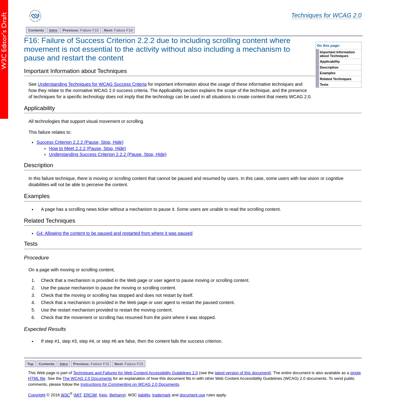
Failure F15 (80, 30)
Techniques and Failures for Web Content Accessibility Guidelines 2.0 (135, 372)
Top (30, 364)
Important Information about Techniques (337, 54)
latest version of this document (242, 372)
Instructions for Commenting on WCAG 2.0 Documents (129, 384)
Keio (103, 395)
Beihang (116, 395)
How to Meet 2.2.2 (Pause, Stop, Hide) (87, 148)
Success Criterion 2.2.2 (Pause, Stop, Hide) (80, 142)
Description (329, 67)
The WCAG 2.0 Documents (87, 378)
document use (192, 395)
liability (144, 395)
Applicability (330, 61)
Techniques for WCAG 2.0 (326, 15)
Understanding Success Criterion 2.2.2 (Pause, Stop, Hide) (108, 154)
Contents (36, 30)
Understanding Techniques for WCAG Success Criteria (92, 84)
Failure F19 (118, 30)
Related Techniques (336, 79)
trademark (161, 395)
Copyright (37, 395)
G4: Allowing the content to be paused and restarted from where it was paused (114, 233)
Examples (328, 73)
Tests (324, 84)
